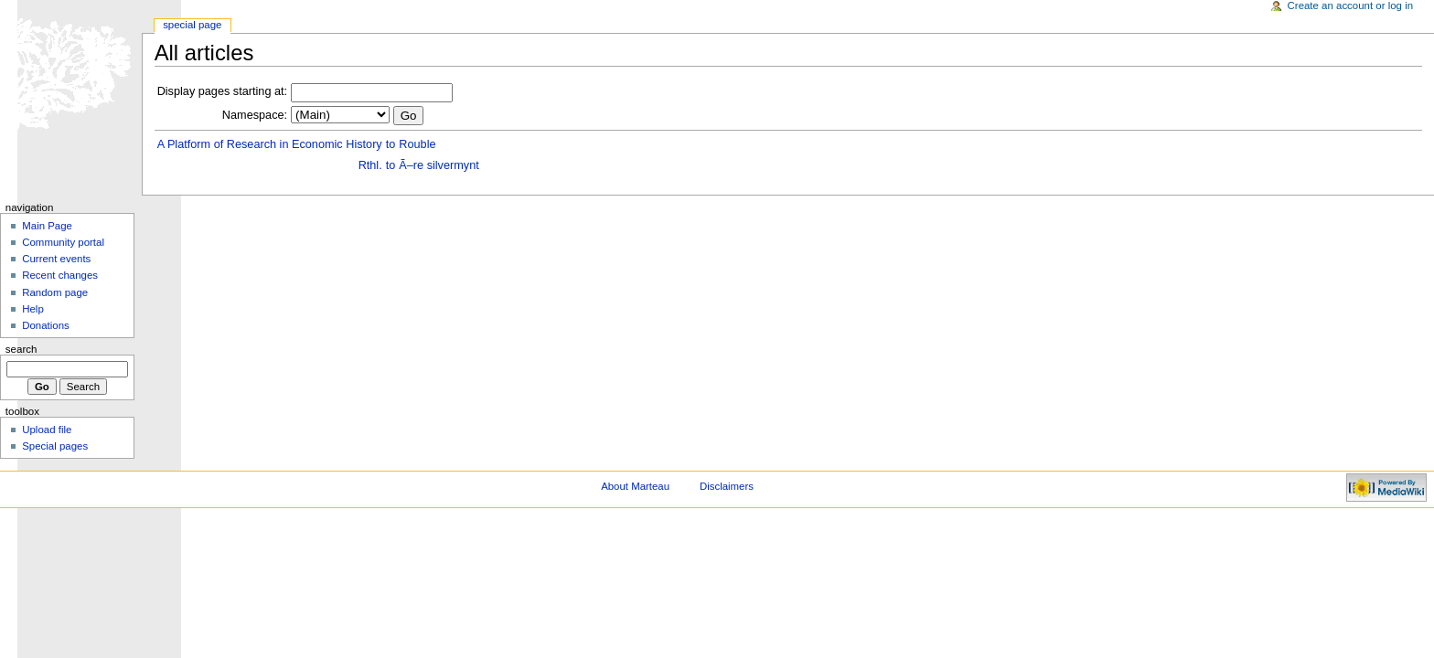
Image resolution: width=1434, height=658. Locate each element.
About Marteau (635, 486)
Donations (46, 325)
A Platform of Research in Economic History (269, 144)
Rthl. (370, 165)
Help (33, 308)
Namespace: (254, 115)
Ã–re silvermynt (438, 165)
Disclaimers (727, 486)
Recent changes (60, 275)
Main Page (47, 225)
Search (21, 349)
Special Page (192, 24)
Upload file (46, 429)
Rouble (417, 144)
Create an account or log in (1351, 5)
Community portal (63, 242)
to (391, 144)
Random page (55, 292)
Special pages (55, 445)
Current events (56, 258)
